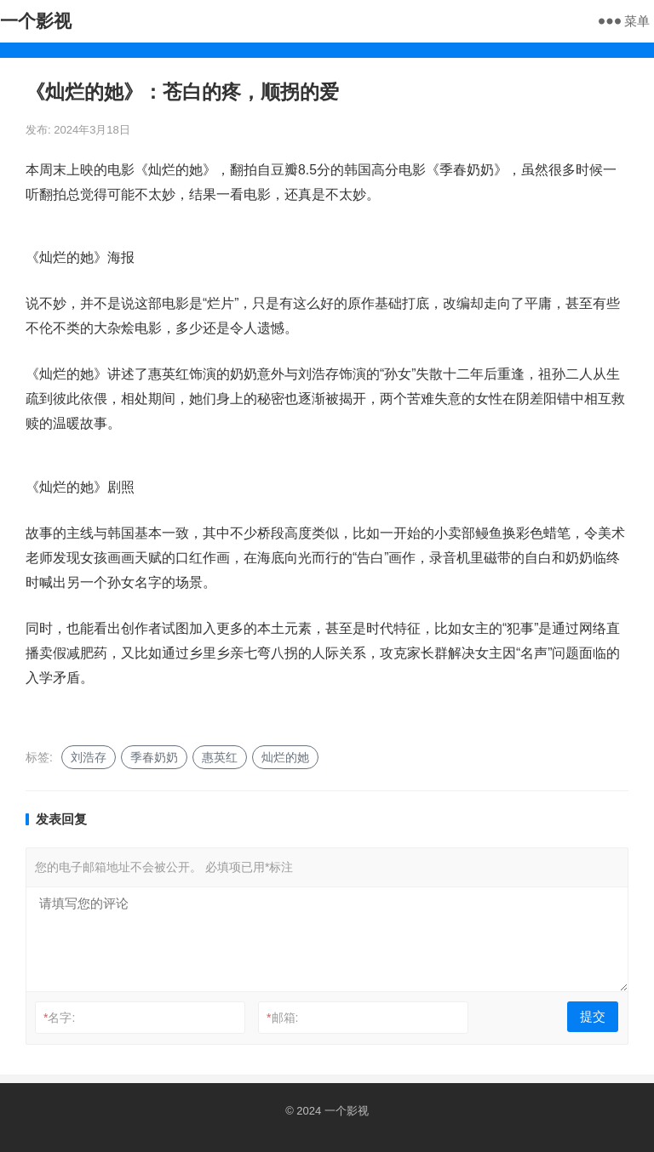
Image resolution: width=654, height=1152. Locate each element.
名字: (59, 1017)
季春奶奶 (154, 757)
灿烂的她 (285, 757)
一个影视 (36, 21)
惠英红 (220, 757)
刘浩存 (88, 757)
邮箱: (282, 1017)
